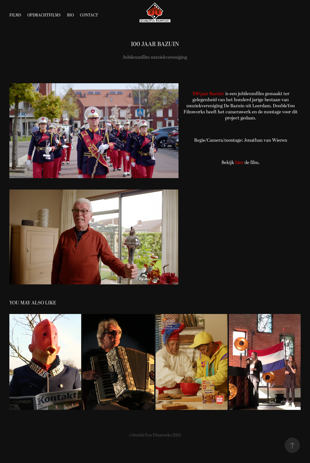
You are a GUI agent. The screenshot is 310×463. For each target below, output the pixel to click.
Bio (70, 15)
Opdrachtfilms (44, 15)
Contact (89, 15)
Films (15, 15)
